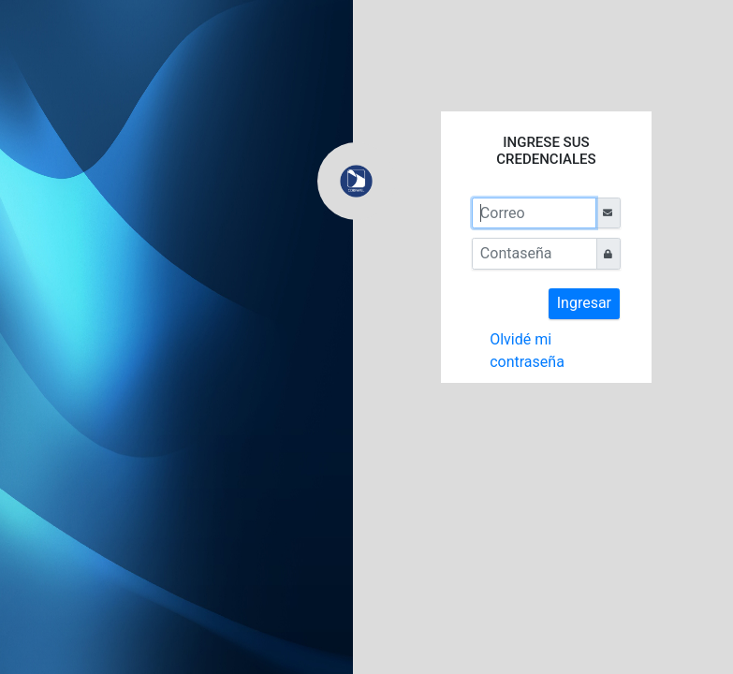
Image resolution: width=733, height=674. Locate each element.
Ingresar (584, 303)
